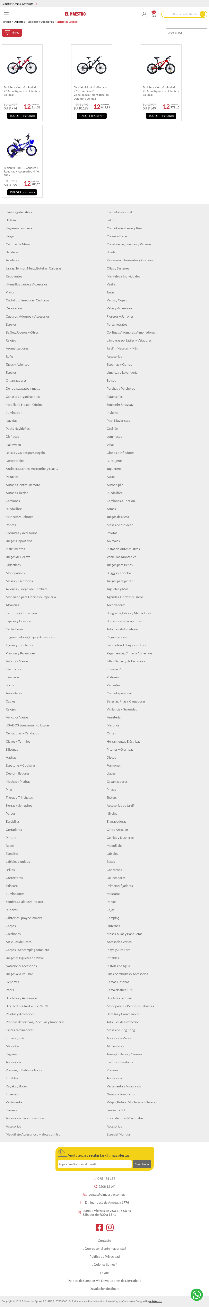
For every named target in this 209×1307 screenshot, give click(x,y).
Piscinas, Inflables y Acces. (24, 1070)
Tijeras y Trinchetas (19, 645)
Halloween (13, 445)
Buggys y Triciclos (119, 573)
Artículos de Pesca (19, 942)
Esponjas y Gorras (119, 364)
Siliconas (12, 749)
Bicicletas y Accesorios (40, 21)
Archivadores (116, 605)
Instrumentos (15, 549)
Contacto (104, 1240)
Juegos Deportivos (19, 541)
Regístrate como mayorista (19, 4)
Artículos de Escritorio (122, 629)
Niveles (112, 813)
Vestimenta (14, 1102)
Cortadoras (14, 829)
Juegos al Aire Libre (19, 974)
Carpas (11, 926)
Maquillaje (114, 845)
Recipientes (14, 276)
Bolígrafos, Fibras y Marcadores (129, 613)
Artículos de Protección (123, 1022)
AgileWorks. (155, 1301)
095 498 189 (104, 1178)
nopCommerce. (127, 1301)
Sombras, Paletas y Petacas (25, 901)
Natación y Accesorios (21, 966)
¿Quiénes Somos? (104, 1264)
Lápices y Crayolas (19, 621)
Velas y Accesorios (119, 308)
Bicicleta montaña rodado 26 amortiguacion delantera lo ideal (22, 91)
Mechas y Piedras (18, 781)
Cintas (111, 733)
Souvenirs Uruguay (120, 404)
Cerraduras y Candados (22, 733)
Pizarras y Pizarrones (20, 653)
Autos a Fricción (17, 493)
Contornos (114, 870)
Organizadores (16, 380)
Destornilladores (17, 773)
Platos (10, 292)
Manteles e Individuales (123, 276)
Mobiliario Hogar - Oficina (24, 404)
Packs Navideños (18, 428)
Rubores (12, 910)
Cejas (110, 910)
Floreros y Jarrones (120, 316)
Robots (11, 525)
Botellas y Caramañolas (123, 1014)
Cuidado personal (119, 693)
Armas (111, 509)
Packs (10, 990)
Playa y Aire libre (118, 950)
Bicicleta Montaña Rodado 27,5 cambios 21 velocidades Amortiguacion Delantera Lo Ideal (91, 93)
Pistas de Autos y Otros (123, 549)
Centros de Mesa (18, 244)
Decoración (14, 308)
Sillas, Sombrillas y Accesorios (127, 974)
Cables (10, 701)
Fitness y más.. (16, 1038)
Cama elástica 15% (120, 990)
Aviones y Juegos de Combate (26, 589)
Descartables (15, 460)
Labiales (112, 853)
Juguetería (114, 468)
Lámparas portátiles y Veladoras (129, 340)
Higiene (11, 1054)
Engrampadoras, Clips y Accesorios (30, 637)
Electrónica (13, 669)
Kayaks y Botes (16, 1086)
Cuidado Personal (119, 212)
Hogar (10, 236)
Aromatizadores (17, 348)
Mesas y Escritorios (19, 581)
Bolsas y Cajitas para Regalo (25, 452)
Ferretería (114, 717)
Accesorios (114, 356)
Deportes (19, 21)
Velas (110, 445)
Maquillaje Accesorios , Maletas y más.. (33, 1134)
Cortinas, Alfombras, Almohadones (131, 332)
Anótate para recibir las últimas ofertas (93, 1153)
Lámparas (12, 677)
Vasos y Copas (117, 300)
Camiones (13, 501)
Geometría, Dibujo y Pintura (126, 645)
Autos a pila (115, 485)
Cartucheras (14, 629)
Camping (113, 918)
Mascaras (113, 893)
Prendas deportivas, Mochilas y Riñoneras (35, 1022)
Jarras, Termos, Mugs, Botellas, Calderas (33, 268)
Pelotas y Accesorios (20, 1014)
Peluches (12, 476)
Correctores (14, 878)
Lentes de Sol (116, 1110)
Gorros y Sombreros (121, 1094)
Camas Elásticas (118, 982)
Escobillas (13, 821)
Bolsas (111, 380)
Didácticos (13, 565)
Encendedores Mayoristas (125, 1118)
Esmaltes (12, 853)
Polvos (111, 901)
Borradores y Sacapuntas (124, 621)
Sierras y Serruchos (19, 805)
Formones (114, 765)
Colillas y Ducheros (120, 837)
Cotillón (112, 428)
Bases (111, 861)
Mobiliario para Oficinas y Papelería (31, 597)
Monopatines (15, 573)
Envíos (104, 1272)
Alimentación (116, 1046)
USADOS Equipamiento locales (28, 725)
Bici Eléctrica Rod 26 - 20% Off (27, 1006)
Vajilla (111, 284)
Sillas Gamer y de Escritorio (126, 661)
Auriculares (14, 693)
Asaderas (12, 260)
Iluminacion (14, 412)
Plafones (113, 677)
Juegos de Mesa (118, 517)
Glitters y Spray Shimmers (24, 918)
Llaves (111, 773)
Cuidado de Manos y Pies (124, 228)
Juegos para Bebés (120, 565)
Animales (113, 541)
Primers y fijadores (120, 885)
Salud (110, 220)
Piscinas (112, 1070)
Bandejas (12, 252)
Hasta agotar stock (19, 212)
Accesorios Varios (119, 942)
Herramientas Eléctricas (123, 741)
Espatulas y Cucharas (21, 765)
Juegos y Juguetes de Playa (25, 958)
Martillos (113, 725)
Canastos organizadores (23, 396)
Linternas (113, 926)
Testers (112, 797)
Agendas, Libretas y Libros (125, 597)
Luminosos (114, 436)
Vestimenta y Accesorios (124, 1086)
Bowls (111, 252)
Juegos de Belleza (18, 557)
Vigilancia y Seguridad (122, 709)
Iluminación (115, 669)
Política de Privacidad (104, 1256)
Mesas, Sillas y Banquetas (124, 934)
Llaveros (12, 1110)
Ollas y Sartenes (118, 268)
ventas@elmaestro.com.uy (104, 1194)
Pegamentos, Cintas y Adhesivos (129, 653)
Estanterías (115, 396)
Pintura (11, 837)
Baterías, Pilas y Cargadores (126, 701)
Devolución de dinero (104, 1288)
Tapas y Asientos (17, 364)
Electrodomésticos (120, 1062)
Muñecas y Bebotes (19, 517)
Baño (9, 356)
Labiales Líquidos (18, 861)
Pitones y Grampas (120, 749)
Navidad (12, 420)
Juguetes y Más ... (119, 589)
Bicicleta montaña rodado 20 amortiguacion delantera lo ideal (161, 91)
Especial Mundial (119, 1134)
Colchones (13, 934)
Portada (6, 21)
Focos (10, 685)
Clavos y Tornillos (18, 741)
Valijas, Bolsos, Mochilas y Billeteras (132, 1102)
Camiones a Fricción (121, 501)
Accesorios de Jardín (121, 805)
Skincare (12, 885)
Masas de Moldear (120, 525)
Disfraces (12, 436)
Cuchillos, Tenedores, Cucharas (27, 300)
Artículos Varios (17, 661)
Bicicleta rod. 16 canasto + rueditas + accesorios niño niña (21, 171)
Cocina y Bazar (117, 236)
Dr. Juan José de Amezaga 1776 (104, 1202)
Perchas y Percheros (121, 388)
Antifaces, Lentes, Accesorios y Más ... (32, 468)
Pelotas (112, 533)
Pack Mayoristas (118, 420)
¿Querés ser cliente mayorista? (104, 1248)
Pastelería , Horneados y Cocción (130, 260)
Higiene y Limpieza (19, 228)
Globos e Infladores (120, 452)
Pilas (9, 789)
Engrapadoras (116, 821)
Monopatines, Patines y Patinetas (130, 1006)
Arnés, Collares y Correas (124, 1054)
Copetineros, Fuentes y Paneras (129, 244)
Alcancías (12, 605)
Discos (111, 757)
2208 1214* (104, 1186)
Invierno (113, 412)
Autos (111, 476)
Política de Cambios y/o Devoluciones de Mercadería (104, 1280)
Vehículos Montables (121, 557)
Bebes (10, 845)
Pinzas (111, 789)
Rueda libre (115, 493)
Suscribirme (142, 1164)
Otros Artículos (118, 829)
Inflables (113, 958)
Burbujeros (114, 460)
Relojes (11, 340)
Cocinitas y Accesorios (21, 533)
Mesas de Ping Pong (121, 1030)
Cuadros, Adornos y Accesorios (28, 316)
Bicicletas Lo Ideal (119, 998)
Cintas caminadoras (20, 1030)
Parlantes (113, 685)
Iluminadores (15, 893)
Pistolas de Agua (118, 966)
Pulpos (11, 813)
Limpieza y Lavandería (122, 372)
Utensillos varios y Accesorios (26, 284)
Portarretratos (117, 324)
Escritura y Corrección (21, 613)
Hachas (11, 757)
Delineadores (116, 878)
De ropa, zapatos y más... (23, 388)
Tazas (110, 292)
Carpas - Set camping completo (27, 950)
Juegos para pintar (120, 581)
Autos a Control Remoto (23, 485)
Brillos (10, 870)
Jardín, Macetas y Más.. (123, 348)
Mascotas (12, 1046)
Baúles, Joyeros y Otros (22, 332)
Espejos (11, 324)
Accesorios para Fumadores (25, 1118)
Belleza (11, 220)
